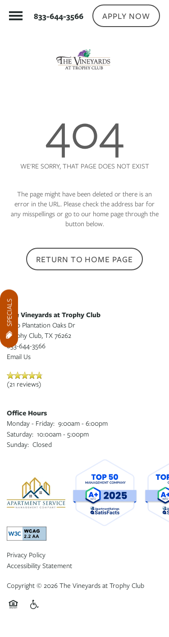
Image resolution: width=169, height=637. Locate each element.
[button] (126, 16)
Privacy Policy (26, 554)
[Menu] (16, 16)
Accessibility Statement (39, 565)
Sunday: (18, 444)
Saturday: (20, 433)
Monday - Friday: (31, 423)
